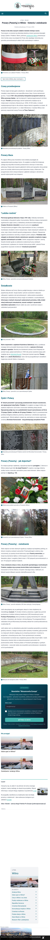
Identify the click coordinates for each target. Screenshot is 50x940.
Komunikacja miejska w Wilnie (24, 909)
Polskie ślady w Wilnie (24, 914)
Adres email (8, 703)
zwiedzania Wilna (31, 35)
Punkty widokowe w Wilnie (24, 900)
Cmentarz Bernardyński (24, 906)
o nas (34, 791)
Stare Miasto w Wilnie (24, 917)
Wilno (26, 20)
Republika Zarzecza (24, 903)
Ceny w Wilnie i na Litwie (24, 897)
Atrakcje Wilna (24, 892)
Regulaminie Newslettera (24, 725)
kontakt (9, 800)
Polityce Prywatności (38, 724)
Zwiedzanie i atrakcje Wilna (10, 771)
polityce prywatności (35, 937)
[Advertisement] (25, 822)
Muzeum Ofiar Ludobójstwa (24, 920)
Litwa (22, 20)
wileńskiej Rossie (15, 354)
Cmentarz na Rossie (24, 911)
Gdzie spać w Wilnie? (8, 751)
